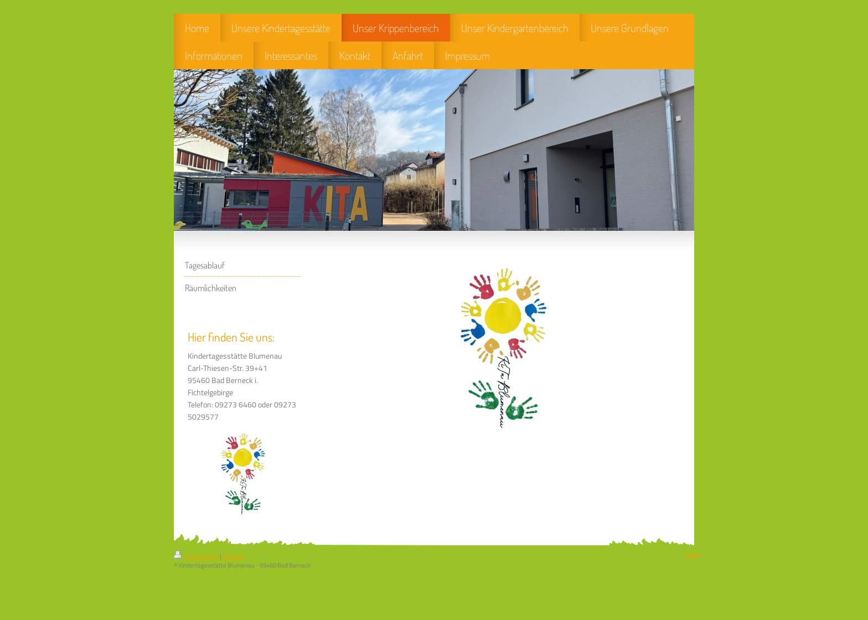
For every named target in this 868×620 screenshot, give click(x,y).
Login (693, 554)
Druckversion (197, 556)
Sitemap (233, 556)
